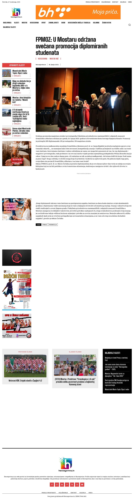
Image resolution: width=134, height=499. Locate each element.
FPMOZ (44, 224)
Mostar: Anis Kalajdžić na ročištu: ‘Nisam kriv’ (21, 99)
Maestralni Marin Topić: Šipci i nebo (19, 72)
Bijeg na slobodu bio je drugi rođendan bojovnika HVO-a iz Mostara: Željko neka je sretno (21, 85)
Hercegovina (42, 59)
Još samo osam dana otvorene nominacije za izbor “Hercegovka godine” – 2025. (116, 366)
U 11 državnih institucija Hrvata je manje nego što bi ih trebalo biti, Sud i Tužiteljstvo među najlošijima (20, 115)
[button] (129, 25)
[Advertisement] (16, 48)
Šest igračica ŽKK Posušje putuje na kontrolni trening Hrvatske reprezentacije (117, 382)
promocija (53, 224)
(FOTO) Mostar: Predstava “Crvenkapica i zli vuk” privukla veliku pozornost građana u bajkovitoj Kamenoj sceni (75, 382)
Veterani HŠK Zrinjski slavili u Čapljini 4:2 (25, 380)
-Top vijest (16, 76)
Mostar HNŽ (54, 59)
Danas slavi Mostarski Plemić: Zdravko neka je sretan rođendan (21, 130)
